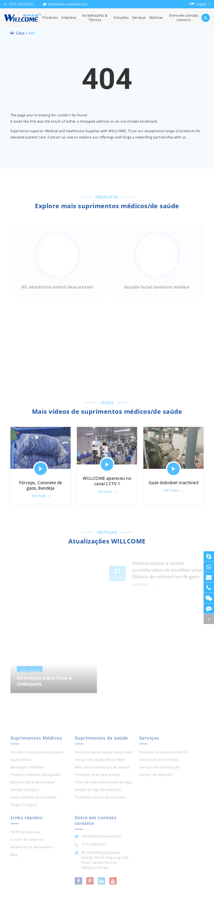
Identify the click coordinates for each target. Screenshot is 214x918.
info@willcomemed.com (68, 4)
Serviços (139, 21)
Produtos (50, 21)
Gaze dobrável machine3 (174, 484)
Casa (20, 32)
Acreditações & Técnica (95, 20)
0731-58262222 (21, 4)
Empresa (68, 21)
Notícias (156, 21)
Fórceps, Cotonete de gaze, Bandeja (40, 487)
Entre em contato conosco (183, 20)
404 (31, 32)
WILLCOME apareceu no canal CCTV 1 (107, 482)
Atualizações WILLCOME (106, 543)
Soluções (121, 21)
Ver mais (41, 498)
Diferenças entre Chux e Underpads (44, 685)
